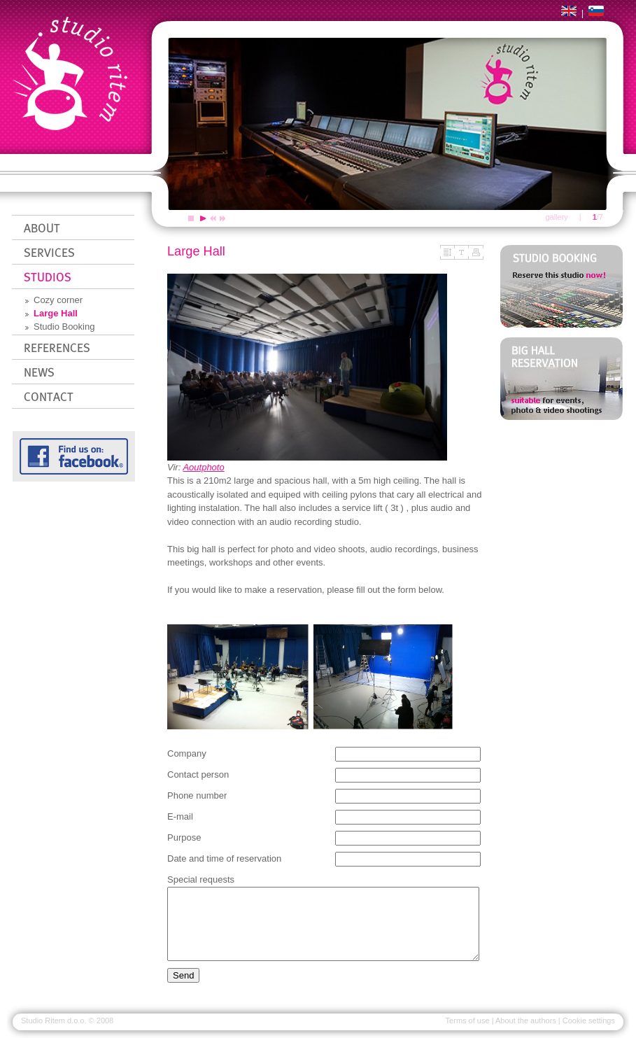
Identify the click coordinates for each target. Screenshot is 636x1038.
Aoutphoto (203, 467)
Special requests (200, 879)
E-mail (180, 816)
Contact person (198, 774)
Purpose (184, 837)
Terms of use (468, 1020)
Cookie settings (589, 1020)
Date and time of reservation (224, 858)
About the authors (525, 1020)
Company (186, 753)
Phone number (197, 795)
